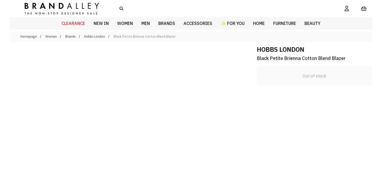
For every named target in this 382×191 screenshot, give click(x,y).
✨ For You (233, 23)
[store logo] (57, 8)
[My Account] (346, 8)
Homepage (28, 36)
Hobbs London (94, 36)
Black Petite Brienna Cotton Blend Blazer (145, 36)
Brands (70, 36)
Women (51, 36)
